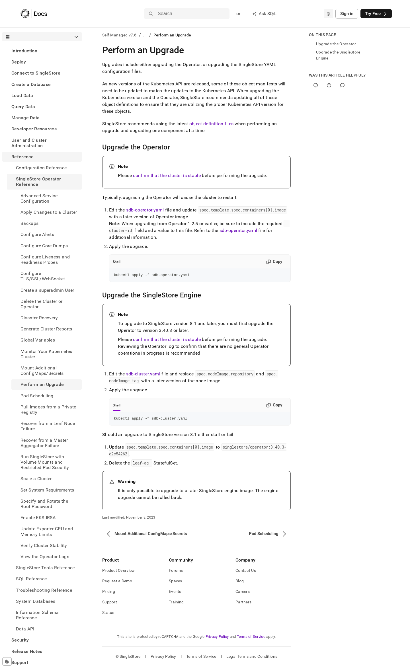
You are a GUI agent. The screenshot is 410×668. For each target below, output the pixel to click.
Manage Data (25, 117)
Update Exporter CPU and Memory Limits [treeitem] (46, 531)
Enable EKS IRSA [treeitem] (38, 517)
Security (20, 640)
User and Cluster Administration (29, 142)
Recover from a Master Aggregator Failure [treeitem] (44, 442)
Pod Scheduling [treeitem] (36, 395)
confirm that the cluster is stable (167, 175)
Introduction (24, 51)
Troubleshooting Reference (44, 590)
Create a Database (31, 84)
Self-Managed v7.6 (119, 35)
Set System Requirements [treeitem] (47, 490)
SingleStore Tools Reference (45, 567)
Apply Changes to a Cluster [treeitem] (48, 212)
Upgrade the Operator (336, 44)
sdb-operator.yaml (145, 210)
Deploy (18, 62)
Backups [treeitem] (29, 223)
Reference (22, 156)
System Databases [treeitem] (35, 601)
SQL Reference (31, 578)
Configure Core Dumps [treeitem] (44, 245)
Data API (25, 629)
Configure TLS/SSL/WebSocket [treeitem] (42, 276)
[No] (329, 85)
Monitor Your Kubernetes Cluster (46, 354)
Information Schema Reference (37, 615)
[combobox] (328, 13)
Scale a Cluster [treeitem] (36, 478)
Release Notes (26, 651)
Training (176, 603)
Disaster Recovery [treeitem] (39, 317)
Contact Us (245, 572)
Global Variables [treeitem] (37, 340)
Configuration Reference (41, 167)
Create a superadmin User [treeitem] (47, 290)
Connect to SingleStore (35, 73)
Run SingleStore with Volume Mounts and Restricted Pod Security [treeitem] (44, 462)
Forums (176, 572)
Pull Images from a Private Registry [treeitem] (48, 409)
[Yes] (315, 85)
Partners (243, 603)
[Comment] (342, 85)
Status (108, 614)
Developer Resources (34, 128)
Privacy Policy (217, 638)
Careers (242, 593)
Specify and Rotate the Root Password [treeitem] (44, 503)
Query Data (23, 106)
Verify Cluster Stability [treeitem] (43, 545)
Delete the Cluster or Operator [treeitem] (41, 304)
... (145, 35)
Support (19, 662)
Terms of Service (251, 638)
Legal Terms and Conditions (251, 658)
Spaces (175, 582)
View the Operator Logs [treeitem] (44, 556)
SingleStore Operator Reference (38, 181)
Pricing (108, 593)
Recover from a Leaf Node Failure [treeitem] (47, 426)
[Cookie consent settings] (7, 661)
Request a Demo (117, 582)
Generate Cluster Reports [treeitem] (46, 329)
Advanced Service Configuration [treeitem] (39, 198)
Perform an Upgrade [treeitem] (42, 384)
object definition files (211, 123)
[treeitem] (42, 51)
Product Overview (118, 572)
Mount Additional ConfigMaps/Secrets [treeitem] (42, 370)
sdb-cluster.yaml (143, 374)
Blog (239, 582)
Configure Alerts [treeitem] (37, 234)
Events (175, 593)
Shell (116, 262)
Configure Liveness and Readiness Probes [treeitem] (45, 259)
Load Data (22, 95)
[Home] (33, 13)
